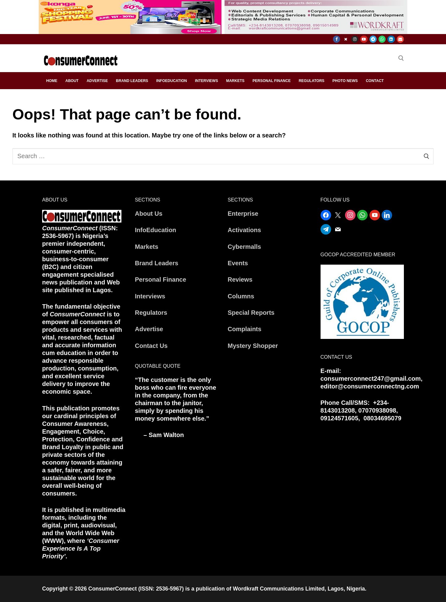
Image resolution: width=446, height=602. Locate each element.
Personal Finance (160, 279)
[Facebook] (336, 39)
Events (238, 263)
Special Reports (251, 312)
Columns (241, 296)
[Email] (400, 39)
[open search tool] (401, 58)
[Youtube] (363, 39)
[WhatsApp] (382, 39)
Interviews (150, 296)
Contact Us (151, 345)
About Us (149, 213)
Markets (147, 246)
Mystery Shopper (253, 345)
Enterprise (243, 213)
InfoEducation (155, 230)
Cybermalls (244, 246)
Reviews (240, 279)
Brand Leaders (156, 263)
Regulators (151, 312)
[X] (345, 39)
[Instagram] (354, 39)
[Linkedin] (391, 39)
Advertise (149, 329)
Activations (244, 230)
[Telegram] (373, 39)
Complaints (244, 329)
